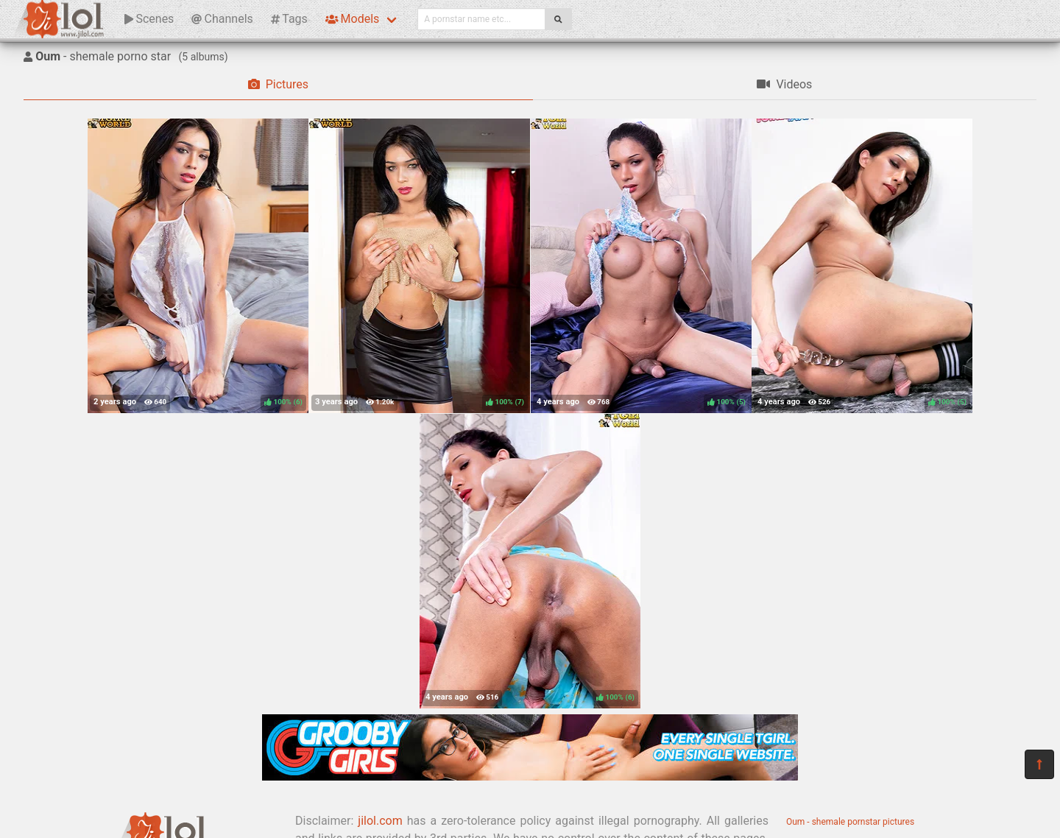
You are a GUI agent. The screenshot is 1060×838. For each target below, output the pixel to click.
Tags (289, 19)
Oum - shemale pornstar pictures (850, 822)
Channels (221, 19)
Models (352, 19)
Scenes (149, 19)
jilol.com (380, 821)
